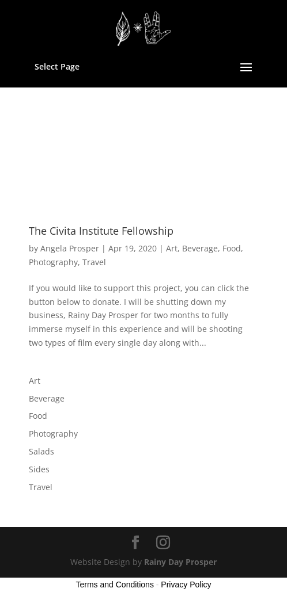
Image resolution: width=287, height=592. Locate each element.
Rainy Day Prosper (180, 561)
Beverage (200, 248)
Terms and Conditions (115, 584)
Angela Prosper (69, 248)
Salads (41, 451)
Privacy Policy (186, 584)
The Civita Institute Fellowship (101, 231)
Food (231, 248)
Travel (94, 262)
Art (172, 248)
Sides (39, 469)
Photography (53, 262)
